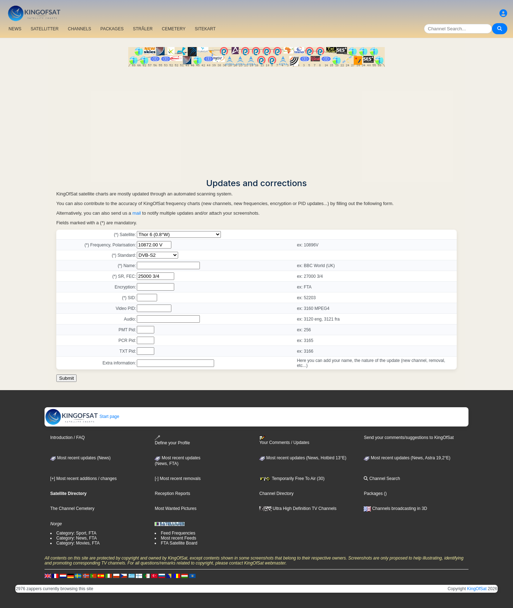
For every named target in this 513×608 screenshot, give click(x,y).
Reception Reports (172, 493)
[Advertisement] (256, 120)
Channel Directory (276, 493)
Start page (82, 416)
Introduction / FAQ (67, 437)
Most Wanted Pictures (175, 508)
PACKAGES (112, 28)
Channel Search (382, 478)
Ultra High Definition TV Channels (298, 508)
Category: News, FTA (76, 538)
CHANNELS (79, 28)
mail (137, 213)
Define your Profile (172, 440)
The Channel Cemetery (72, 508)
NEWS (15, 28)
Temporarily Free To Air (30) (292, 478)
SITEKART (205, 28)
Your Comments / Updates (284, 440)
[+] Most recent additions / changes (83, 478)
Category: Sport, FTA (76, 533)
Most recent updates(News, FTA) (177, 460)
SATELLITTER (44, 28)
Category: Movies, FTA (78, 543)
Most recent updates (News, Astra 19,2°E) (407, 457)
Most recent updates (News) (80, 457)
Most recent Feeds (178, 538)
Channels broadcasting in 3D (395, 508)
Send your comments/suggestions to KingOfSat (409, 437)
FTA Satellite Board (179, 543)
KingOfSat (477, 588)
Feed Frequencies (178, 533)
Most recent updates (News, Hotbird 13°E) (302, 457)
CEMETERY (173, 28)
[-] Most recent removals (178, 478)
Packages (373, 493)
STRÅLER (142, 28)
